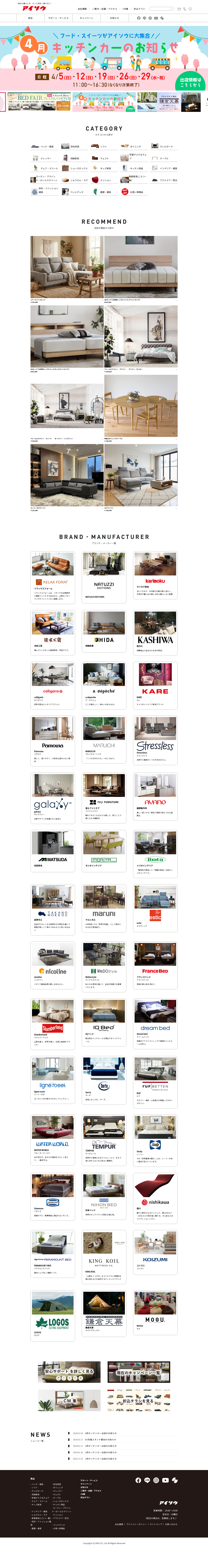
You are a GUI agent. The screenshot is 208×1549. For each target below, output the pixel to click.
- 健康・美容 (36, 1528)
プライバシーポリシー (136, 1524)
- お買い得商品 (58, 1528)
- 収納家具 (35, 1494)
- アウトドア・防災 (60, 1518)
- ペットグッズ (58, 1525)
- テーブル (56, 1497)
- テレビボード (37, 1491)
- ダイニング (57, 1487)
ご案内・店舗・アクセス (104, 8)
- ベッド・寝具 (37, 1484)
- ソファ (34, 1487)
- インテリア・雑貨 (39, 1511)
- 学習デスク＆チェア (40, 1497)
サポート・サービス (58, 18)
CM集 (125, 8)
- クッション (57, 1514)
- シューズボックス (60, 1501)
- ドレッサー (57, 1491)
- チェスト (56, 1494)
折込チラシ (139, 8)
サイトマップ (156, 1524)
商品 (30, 18)
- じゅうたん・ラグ (39, 1514)
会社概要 (82, 8)
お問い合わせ (171, 1524)
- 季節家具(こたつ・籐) (41, 1518)
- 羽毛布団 (56, 1484)
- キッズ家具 (36, 1504)
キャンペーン (86, 18)
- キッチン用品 (58, 1504)
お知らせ (114, 18)
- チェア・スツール (39, 1501)
